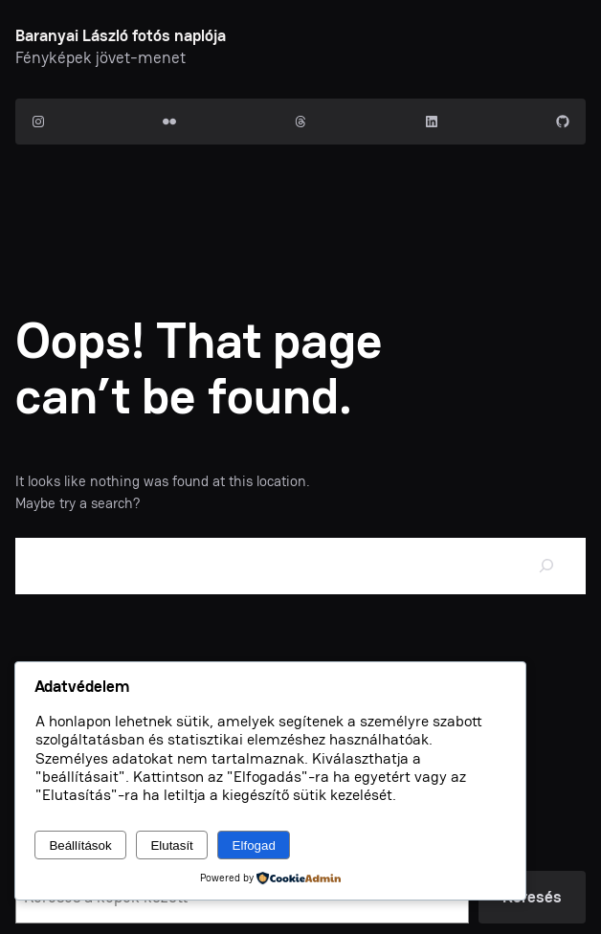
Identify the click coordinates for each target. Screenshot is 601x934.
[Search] (546, 566)
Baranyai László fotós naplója (120, 35)
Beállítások (80, 845)
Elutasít (171, 845)
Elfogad (254, 845)
